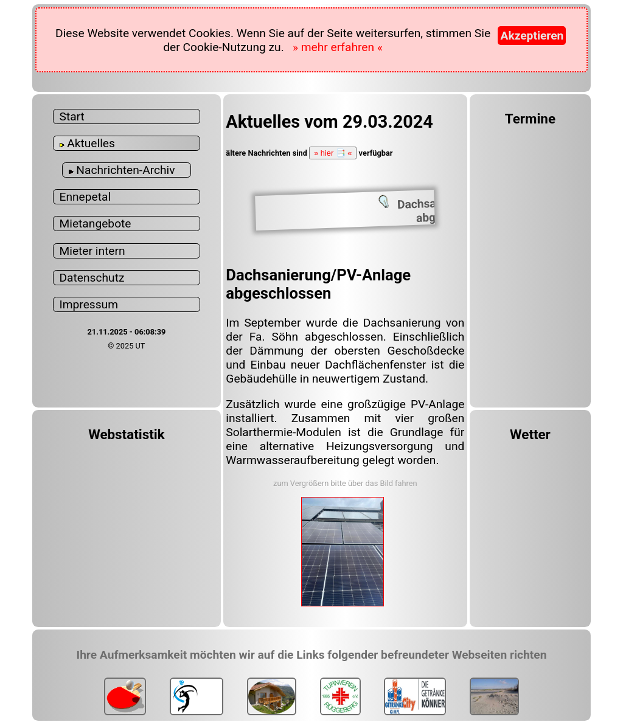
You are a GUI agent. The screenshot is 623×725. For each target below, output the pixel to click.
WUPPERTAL (530, 501)
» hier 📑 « (333, 153)
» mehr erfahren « (338, 47)
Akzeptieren (531, 36)
